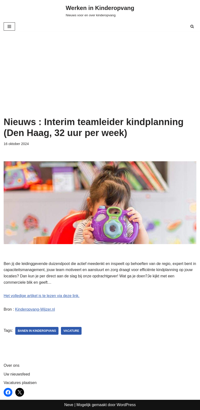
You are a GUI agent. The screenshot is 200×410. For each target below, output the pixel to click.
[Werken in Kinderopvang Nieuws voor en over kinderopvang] (100, 10)
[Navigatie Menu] (9, 26)
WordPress (126, 405)
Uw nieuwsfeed (17, 374)
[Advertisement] (100, 80)
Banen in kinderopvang (37, 331)
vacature (71, 331)
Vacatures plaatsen (20, 383)
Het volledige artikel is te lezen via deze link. (42, 296)
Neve (68, 405)
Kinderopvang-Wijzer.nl (35, 309)
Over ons (11, 366)
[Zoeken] (192, 26)
